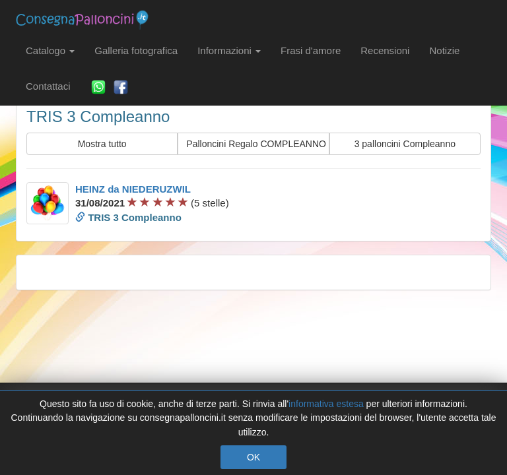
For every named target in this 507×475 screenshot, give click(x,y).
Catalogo (50, 50)
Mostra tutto (102, 144)
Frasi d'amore (311, 50)
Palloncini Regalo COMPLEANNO (256, 144)
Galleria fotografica (136, 50)
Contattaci (48, 86)
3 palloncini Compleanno (405, 144)
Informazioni (229, 50)
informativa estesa (326, 403)
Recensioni (384, 50)
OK (253, 457)
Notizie (444, 50)
